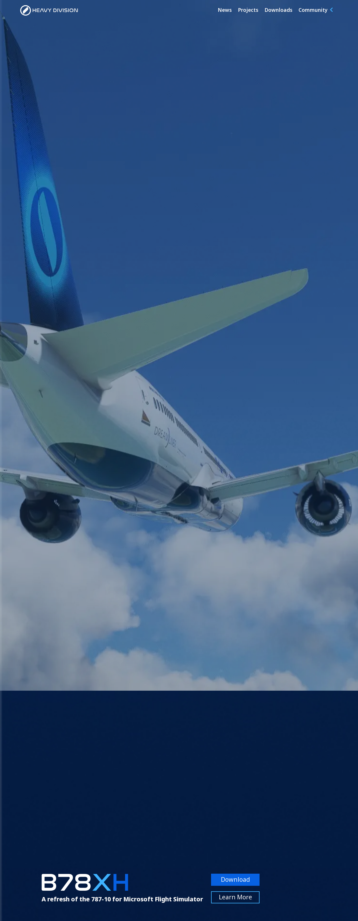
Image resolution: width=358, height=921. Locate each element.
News (225, 9)
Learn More (235, 897)
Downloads (278, 9)
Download (235, 879)
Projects (248, 9)
